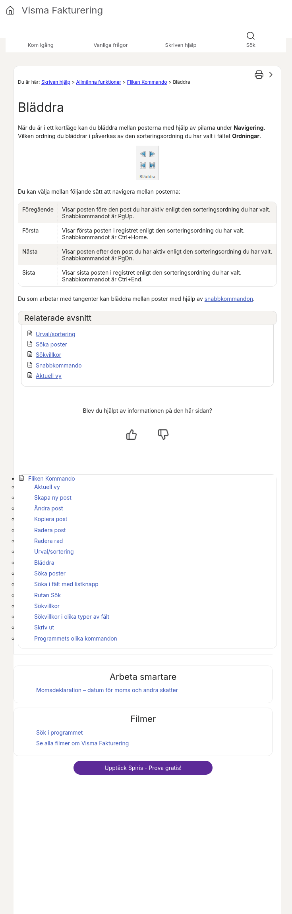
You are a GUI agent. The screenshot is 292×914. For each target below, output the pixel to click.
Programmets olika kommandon (75, 638)
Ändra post (48, 508)
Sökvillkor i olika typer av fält (71, 616)
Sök (250, 45)
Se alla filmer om (82, 743)
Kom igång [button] (41, 45)
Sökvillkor (48, 354)
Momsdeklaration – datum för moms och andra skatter (107, 690)
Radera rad (48, 540)
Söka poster (51, 344)
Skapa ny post (53, 497)
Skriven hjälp (55, 82)
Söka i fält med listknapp (66, 584)
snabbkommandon (229, 298)
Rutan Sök (47, 595)
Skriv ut (44, 627)
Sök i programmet (59, 732)
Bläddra (44, 562)
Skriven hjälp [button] (181, 45)
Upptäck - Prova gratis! (143, 767)
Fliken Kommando (147, 82)
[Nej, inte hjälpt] (163, 434)
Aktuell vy (49, 375)
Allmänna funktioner (98, 82)
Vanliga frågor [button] (110, 45)
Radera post (50, 530)
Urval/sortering (55, 334)
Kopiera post (50, 519)
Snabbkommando (59, 365)
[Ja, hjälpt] (131, 434)
